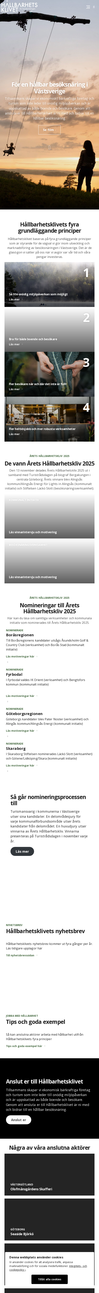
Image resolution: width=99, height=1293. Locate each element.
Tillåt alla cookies (49, 1279)
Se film (48, 130)
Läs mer (22, 851)
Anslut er (18, 1120)
